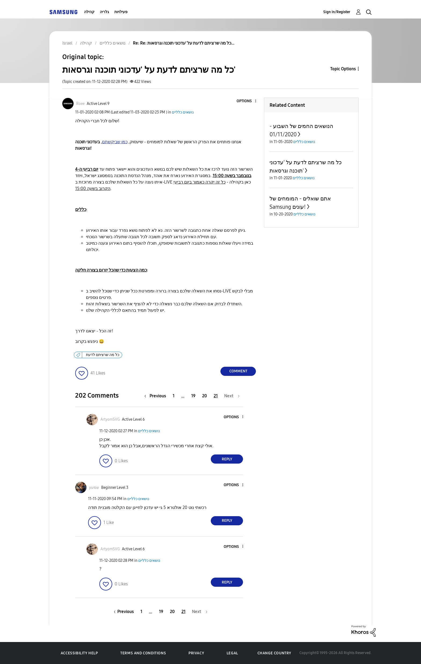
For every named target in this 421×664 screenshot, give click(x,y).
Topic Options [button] (343, 68)
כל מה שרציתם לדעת (102, 355)
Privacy (196, 653)
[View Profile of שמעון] (94, 487)
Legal (232, 653)
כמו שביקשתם (115, 141)
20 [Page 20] (204, 395)
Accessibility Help (79, 653)
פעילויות (121, 12)
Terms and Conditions (143, 653)
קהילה (89, 12)
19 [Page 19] (193, 395)
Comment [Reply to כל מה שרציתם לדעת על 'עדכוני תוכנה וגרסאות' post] (238, 371)
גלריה (104, 12)
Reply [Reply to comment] (227, 459)
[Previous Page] (156, 395)
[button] (246, 101)
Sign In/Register (336, 12)
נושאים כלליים (183, 112)
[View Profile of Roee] (80, 103)
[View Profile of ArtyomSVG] (110, 419)
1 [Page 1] (174, 395)
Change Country (274, 653)
